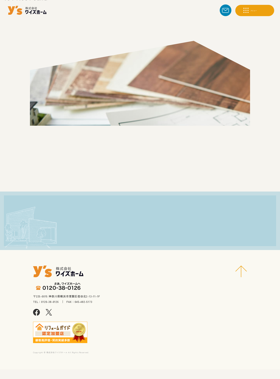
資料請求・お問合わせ (193, 226)
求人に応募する (193, 241)
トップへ (129, 178)
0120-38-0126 (72, 251)
